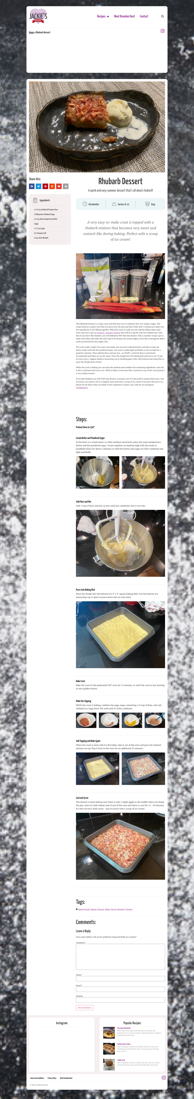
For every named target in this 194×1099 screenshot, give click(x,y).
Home (31, 32)
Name (79, 975)
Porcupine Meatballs (124, 1028)
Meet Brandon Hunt (124, 16)
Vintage (129, 909)
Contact (144, 16)
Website (79, 996)
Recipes (103, 16)
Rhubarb (121, 909)
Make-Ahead (110, 909)
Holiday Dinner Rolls (123, 1044)
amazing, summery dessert (108, 332)
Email (79, 985)
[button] (162, 16)
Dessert (101, 909)
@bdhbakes (82, 387)
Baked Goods (84, 909)
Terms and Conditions (37, 1078)
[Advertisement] (97, 53)
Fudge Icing (121, 1060)
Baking (94, 909)
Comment (81, 943)
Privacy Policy (52, 1078)
